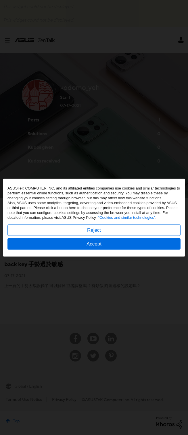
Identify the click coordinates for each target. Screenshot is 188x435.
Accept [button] (94, 243)
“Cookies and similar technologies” (127, 217)
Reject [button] (94, 230)
